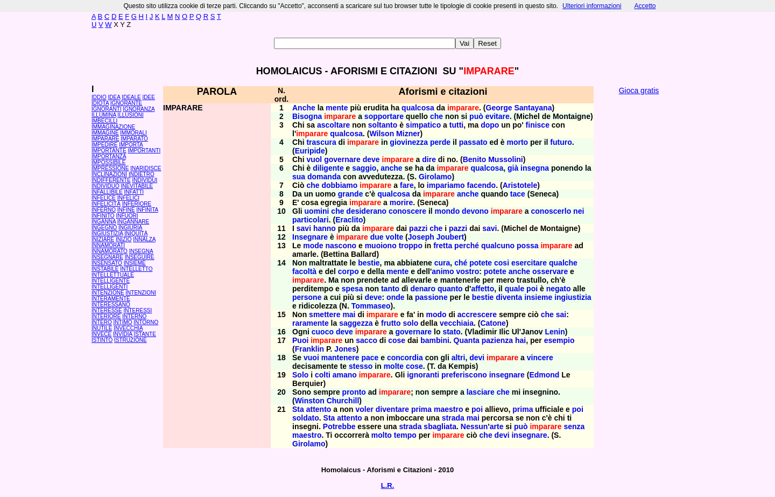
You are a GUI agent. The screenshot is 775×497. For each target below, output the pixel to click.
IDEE (149, 97)
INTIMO (123, 322)
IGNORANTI (106, 109)
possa (527, 245)
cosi (501, 262)
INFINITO (103, 216)
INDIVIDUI (145, 180)
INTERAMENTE (110, 299)
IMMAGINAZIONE (113, 127)
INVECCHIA (128, 328)
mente (337, 107)
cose (396, 340)
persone (306, 297)
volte (395, 237)
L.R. (387, 485)
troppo (410, 245)
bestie (368, 262)
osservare (550, 271)
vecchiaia (457, 323)
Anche (303, 107)
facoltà (304, 271)
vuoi (311, 357)
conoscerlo (551, 211)
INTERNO (134, 316)
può (476, 116)
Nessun (474, 426)
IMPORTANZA (108, 156)
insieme (538, 297)
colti (322, 374)
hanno (324, 228)
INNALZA (144, 239)
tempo (405, 435)
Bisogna (307, 116)
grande (350, 194)
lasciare (481, 392)
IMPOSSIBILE (108, 162)
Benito (475, 159)
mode (313, 245)
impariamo (446, 185)
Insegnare (310, 237)
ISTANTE (144, 334)
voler (364, 409)
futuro (561, 142)
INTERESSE (106, 310)
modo (436, 314)
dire (429, 159)
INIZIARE (102, 239)
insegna (534, 168)
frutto (391, 323)
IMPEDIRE (104, 145)
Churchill (343, 400)
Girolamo (435, 176)
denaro (422, 288)
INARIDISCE (145, 168)
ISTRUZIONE (130, 340)
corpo (348, 271)
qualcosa (417, 107)
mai (348, 314)
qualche (563, 262)
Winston (310, 400)
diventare (392, 409)
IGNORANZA (138, 109)
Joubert (450, 237)
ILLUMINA (103, 115)
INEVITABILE (137, 186)
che (436, 116)
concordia (405, 357)
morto (517, 142)
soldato (305, 418)
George (499, 107)
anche (391, 168)
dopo (490, 125)
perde (440, 142)
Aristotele (520, 185)
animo (443, 271)
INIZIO (123, 239)
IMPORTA (131, 145)
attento (319, 409)
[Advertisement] (639, 263)
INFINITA (147, 210)
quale (515, 288)
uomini (317, 211)
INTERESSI (137, 310)
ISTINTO (101, 340)
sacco (366, 340)
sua (298, 176)
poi (532, 288)
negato (558, 288)
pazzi (418, 228)
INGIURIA (130, 227)
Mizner (408, 133)
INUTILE (101, 328)
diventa (509, 297)
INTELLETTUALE (112, 275)
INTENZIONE (107, 293)
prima (421, 409)
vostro (467, 271)
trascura (321, 142)
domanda (324, 176)
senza (574, 426)
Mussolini (505, 159)
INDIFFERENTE (111, 180)
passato (473, 142)
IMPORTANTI (144, 150)
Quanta (467, 340)
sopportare (384, 116)
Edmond (544, 374)
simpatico (423, 125)
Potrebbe (339, 426)
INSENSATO (106, 263)
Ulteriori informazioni (591, 6)
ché (460, 262)
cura (442, 262)
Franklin (309, 349)
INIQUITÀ (135, 233)
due (377, 237)
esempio (559, 340)
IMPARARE (105, 139)
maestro (448, 409)
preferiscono (464, 374)
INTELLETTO (136, 269)
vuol (314, 159)
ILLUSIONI (130, 115)
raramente (310, 323)
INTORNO (145, 322)
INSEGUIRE (139, 257)
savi (304, 228)
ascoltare (333, 125)
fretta (442, 245)
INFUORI (127, 216)
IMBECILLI (104, 121)
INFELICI (128, 198)
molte (394, 366)
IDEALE (131, 97)
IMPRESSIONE (110, 168)
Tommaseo (371, 306)
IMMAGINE (105, 133)
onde (395, 297)
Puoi (300, 340)
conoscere (407, 211)
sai (561, 314)
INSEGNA (141, 251)
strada (453, 418)
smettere (324, 314)
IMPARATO (134, 139)
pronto (354, 392)
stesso (360, 366)
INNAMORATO (109, 251)
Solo (300, 374)
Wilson (381, 133)
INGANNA (103, 222)
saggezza (355, 323)
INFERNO (103, 210)
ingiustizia (572, 297)
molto (381, 435)
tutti (456, 125)
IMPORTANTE (108, 150)
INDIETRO (141, 174)
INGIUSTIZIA (107, 233)
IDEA (114, 97)
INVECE (101, 334)
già (513, 168)
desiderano (366, 211)
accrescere (477, 314)
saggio (364, 168)
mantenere (340, 357)
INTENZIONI (140, 293)
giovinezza (409, 142)
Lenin (555, 331)
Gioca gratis (639, 90)
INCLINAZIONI (109, 174)
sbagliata (440, 426)
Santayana (533, 107)
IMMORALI (133, 133)
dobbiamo (339, 185)
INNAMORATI (108, 245)
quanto (450, 288)
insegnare (507, 374)
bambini (434, 340)
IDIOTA (100, 103)
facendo (481, 185)
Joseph (421, 237)
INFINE (126, 210)
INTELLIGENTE (110, 281)
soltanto (382, 125)
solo (410, 323)
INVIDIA (122, 334)
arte (497, 426)
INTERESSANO (110, 304)
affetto (482, 288)
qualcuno (498, 245)
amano (345, 374)
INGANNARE (133, 222)
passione (431, 297)
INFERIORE (136, 204)
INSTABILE (104, 269)
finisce (537, 125)
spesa (352, 288)
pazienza (497, 340)
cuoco (323, 331)
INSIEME (135, 263)
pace (369, 357)
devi (476, 357)
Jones (345, 349)
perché (466, 245)
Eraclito (349, 219)
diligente (328, 168)
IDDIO (99, 97)
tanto (390, 288)
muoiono (381, 245)
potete (480, 262)
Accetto (645, 6)
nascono (340, 245)
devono (475, 211)
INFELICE (103, 198)
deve (371, 159)
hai (520, 340)
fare (407, 185)
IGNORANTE (126, 103)
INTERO (101, 322)
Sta (298, 409)
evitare (497, 116)
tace (517, 194)
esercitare (529, 262)
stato (451, 331)
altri (459, 357)
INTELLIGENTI (109, 287)
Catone (492, 323)
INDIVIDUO (105, 186)
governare (342, 159)
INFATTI (134, 192)
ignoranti (423, 374)
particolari (310, 219)
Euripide (310, 150)
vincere (540, 357)
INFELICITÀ (106, 204)
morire (401, 202)
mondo (447, 211)
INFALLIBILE (107, 192)
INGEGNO (104, 227)
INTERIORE (106, 316)
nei (578, 211)
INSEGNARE (107, 257)
